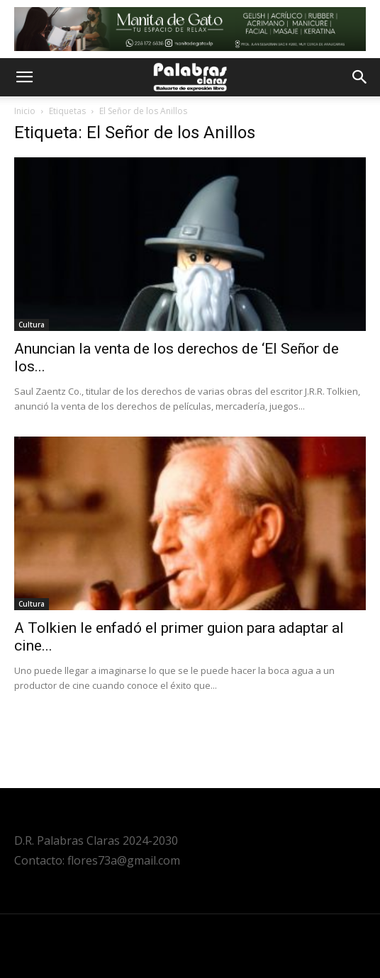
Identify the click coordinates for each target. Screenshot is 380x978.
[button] (24, 77)
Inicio (24, 111)
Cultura (31, 325)
